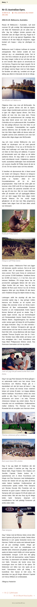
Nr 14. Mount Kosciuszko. (24, 595)
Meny (4, 2)
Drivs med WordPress (18, 603)
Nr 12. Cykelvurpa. (10, 592)
